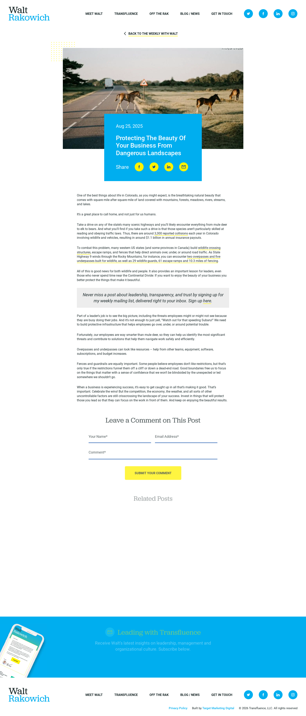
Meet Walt (94, 14)
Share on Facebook (139, 167)
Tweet (153, 167)
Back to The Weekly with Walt (153, 33)
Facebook (263, 13)
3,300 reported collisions (171, 234)
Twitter (248, 13)
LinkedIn (278, 13)
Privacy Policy (178, 708)
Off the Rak (159, 14)
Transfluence (126, 14)
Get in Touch (221, 14)
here (207, 301)
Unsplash (239, 49)
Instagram (292, 13)
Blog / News (190, 14)
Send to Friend (183, 167)
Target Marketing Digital (218, 708)
